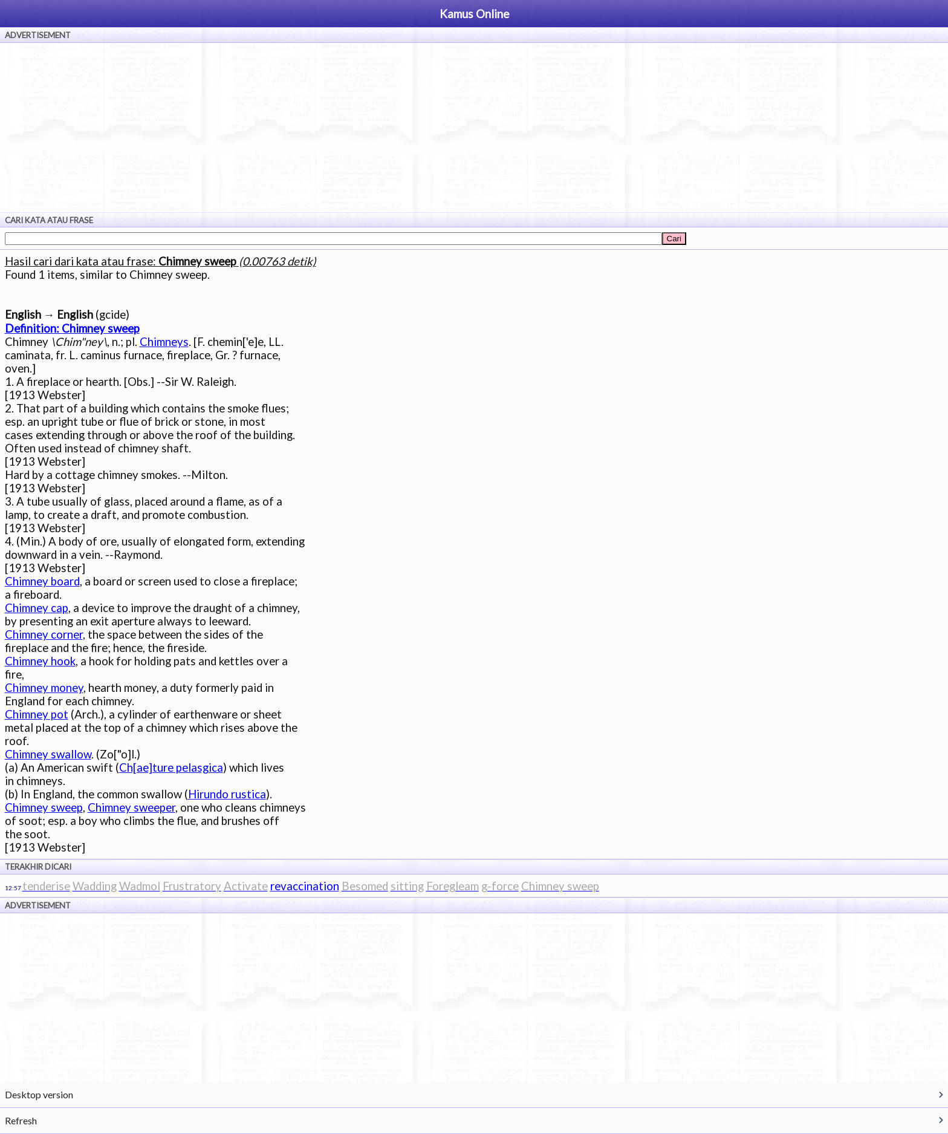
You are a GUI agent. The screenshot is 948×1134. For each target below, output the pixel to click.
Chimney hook (40, 661)
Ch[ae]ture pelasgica (171, 767)
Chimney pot (36, 714)
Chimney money (44, 687)
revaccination (304, 886)
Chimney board (42, 581)
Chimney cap (36, 607)
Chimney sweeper (131, 807)
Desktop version (39, 1094)
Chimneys (164, 341)
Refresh (21, 1120)
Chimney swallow (48, 754)
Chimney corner (44, 634)
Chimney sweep (44, 807)
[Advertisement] (474, 127)
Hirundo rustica (227, 794)
